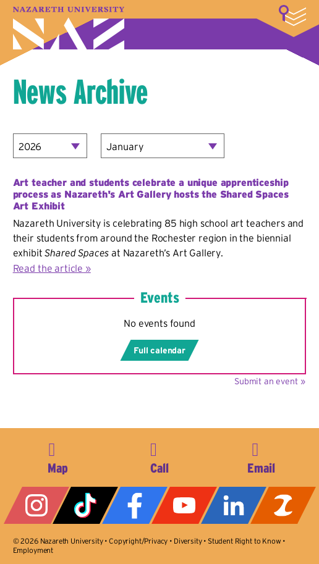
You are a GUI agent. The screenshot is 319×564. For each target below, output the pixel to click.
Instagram (36, 505)
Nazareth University (68, 28)
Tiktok (85, 505)
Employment (33, 550)
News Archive (80, 91)
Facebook (135, 505)
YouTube (184, 505)
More (292, 15)
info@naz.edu (261, 455)
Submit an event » (269, 381)
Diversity (188, 541)
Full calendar (159, 350)
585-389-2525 (159, 455)
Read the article (48, 268)
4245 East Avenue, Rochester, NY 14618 (57, 455)
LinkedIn (234, 505)
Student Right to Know (244, 541)
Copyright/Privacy (138, 541)
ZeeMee (283, 505)
